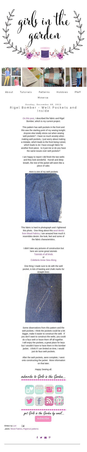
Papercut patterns (30, 429)
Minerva (43, 97)
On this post (28, 118)
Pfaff (78, 92)
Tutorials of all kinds (43, 254)
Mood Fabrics (16, 429)
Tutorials (26, 92)
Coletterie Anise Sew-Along (43, 260)
